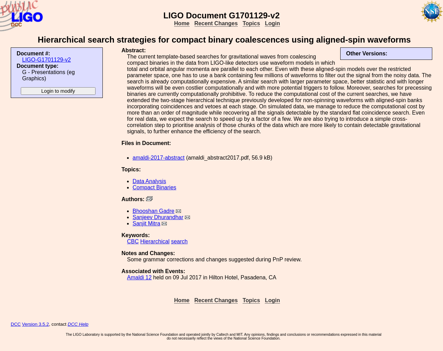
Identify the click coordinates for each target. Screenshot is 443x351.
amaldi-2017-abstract (158, 158)
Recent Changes (216, 23)
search (179, 241)
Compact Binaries (154, 187)
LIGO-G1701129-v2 (46, 60)
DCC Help (78, 324)
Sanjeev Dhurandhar (158, 217)
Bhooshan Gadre (153, 211)
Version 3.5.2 (35, 324)
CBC (133, 241)
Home (181, 23)
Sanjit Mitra (146, 223)
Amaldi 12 (139, 277)
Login (272, 23)
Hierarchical (154, 241)
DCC (16, 324)
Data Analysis (149, 181)
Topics (251, 23)
